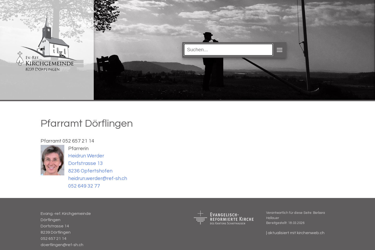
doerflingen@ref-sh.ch (62, 245)
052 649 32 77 (84, 186)
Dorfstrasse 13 (85, 163)
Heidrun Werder (86, 155)
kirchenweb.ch (310, 233)
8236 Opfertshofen (90, 171)
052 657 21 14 (53, 238)
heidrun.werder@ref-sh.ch (97, 178)
